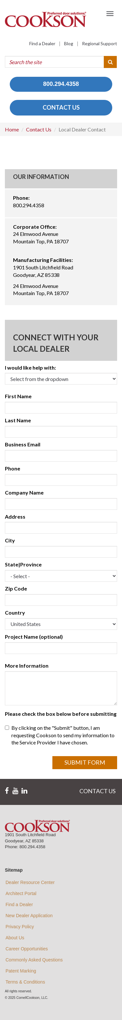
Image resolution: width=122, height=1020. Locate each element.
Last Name (18, 420)
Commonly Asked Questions (34, 959)
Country (15, 612)
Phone (12, 468)
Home (12, 129)
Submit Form (84, 762)
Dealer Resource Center (30, 882)
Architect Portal (21, 893)
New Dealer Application (29, 915)
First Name (18, 396)
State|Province (23, 564)
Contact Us (38, 129)
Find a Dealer (42, 43)
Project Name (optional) (34, 636)
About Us (15, 937)
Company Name (24, 492)
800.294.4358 (61, 84)
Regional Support (99, 43)
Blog (68, 43)
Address (15, 516)
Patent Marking (21, 970)
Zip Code (16, 588)
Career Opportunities (27, 948)
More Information (26, 665)
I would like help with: (30, 367)
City (10, 540)
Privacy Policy (20, 926)
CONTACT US (61, 107)
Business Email (22, 444)
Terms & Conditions (25, 982)
